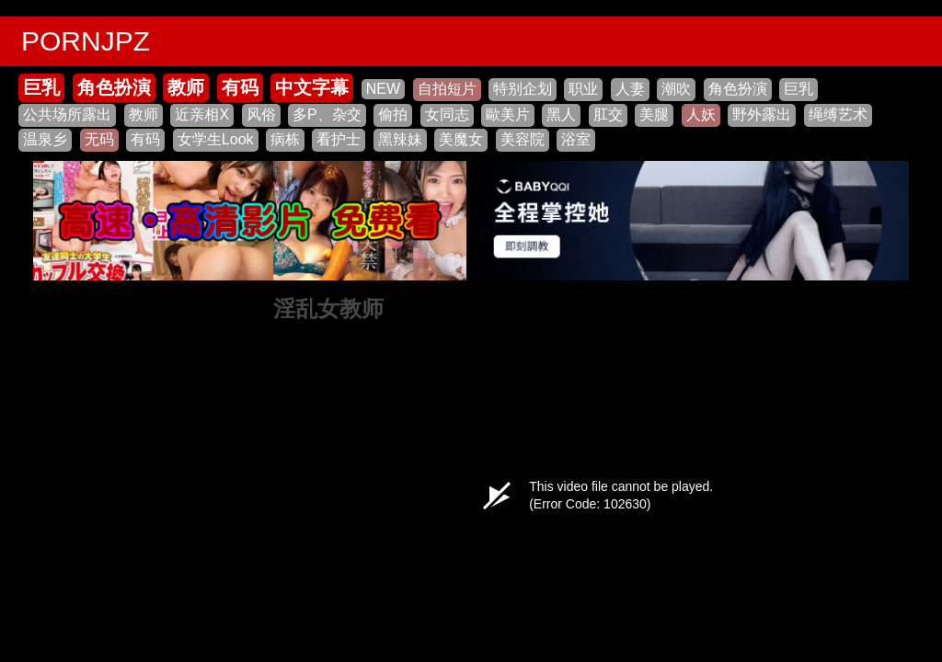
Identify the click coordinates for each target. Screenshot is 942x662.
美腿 (654, 114)
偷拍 (393, 114)
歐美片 (508, 114)
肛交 (608, 114)
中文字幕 (312, 87)
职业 (583, 89)
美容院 (522, 139)
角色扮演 (114, 87)
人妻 (630, 89)
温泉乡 (45, 139)
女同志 (447, 114)
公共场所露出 (67, 114)
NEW (383, 89)
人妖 (701, 114)
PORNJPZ (85, 41)
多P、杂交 (327, 114)
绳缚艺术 (838, 114)
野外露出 (761, 114)
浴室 (576, 139)
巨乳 (41, 87)
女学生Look (216, 139)
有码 (240, 87)
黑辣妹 (400, 139)
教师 (185, 87)
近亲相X (202, 114)
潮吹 (676, 89)
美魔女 (461, 139)
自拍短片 (447, 89)
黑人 (561, 114)
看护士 (338, 139)
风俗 (261, 114)
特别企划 (522, 89)
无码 (99, 139)
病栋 (285, 139)
